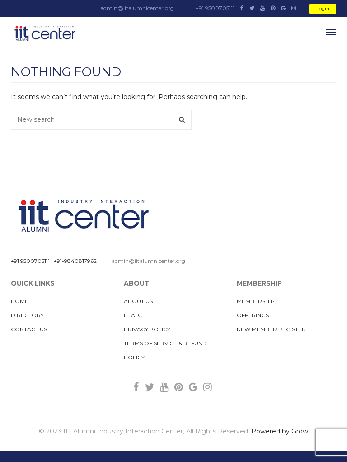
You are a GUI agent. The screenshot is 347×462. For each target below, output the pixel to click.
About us (138, 301)
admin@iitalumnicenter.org (148, 260)
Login (322, 8)
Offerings (253, 315)
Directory (27, 315)
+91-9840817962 (75, 260)
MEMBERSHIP (256, 301)
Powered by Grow (279, 431)
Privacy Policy (147, 329)
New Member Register (271, 329)
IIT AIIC (133, 315)
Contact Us (29, 329)
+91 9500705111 (30, 260)
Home (19, 301)
